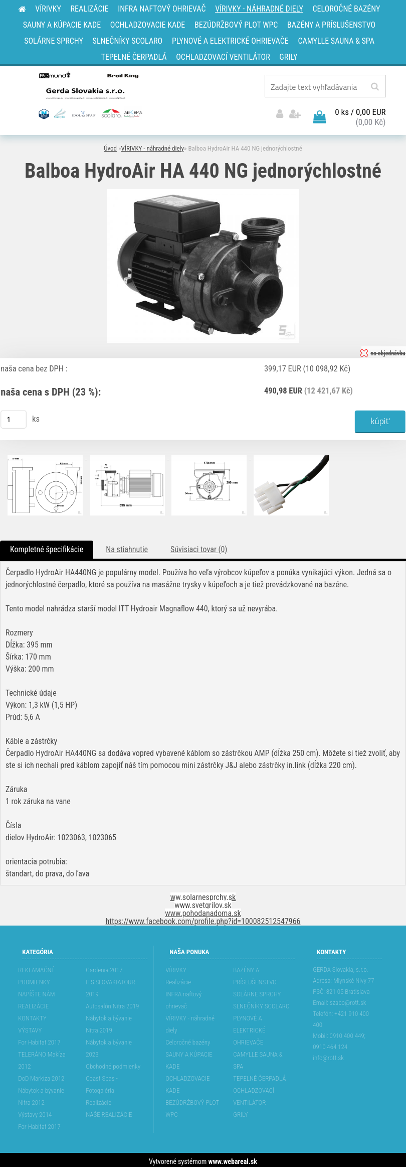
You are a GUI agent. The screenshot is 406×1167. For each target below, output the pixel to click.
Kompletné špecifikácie (46, 546)
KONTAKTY (32, 1015)
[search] (374, 86)
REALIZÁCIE (33, 1003)
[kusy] (14, 416)
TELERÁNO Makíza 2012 (42, 1057)
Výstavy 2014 (35, 1111)
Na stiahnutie (127, 546)
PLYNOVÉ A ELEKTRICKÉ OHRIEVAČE (249, 1027)
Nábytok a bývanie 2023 (109, 1045)
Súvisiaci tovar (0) (198, 546)
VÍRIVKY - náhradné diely (152, 145)
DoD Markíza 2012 (41, 1075)
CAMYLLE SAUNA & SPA (258, 1057)
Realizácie (98, 1099)
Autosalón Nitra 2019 (112, 1003)
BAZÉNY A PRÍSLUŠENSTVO (255, 973)
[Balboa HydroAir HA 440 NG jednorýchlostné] (203, 190)
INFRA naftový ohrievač (183, 997)
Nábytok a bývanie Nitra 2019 (109, 1021)
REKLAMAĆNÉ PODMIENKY (36, 973)
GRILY (240, 1111)
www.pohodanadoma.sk (203, 910)
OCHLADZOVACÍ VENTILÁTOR (253, 1093)
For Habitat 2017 (39, 1039)
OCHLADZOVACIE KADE (187, 1081)
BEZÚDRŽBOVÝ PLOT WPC (192, 1105)
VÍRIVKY (175, 967)
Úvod (110, 145)
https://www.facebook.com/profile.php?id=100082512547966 (203, 918)
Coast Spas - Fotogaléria (102, 1081)
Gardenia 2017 (104, 967)
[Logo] (89, 95)
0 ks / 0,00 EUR (360, 109)
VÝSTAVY (30, 1027)
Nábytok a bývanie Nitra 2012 (41, 1093)
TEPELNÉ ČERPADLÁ (259, 1075)
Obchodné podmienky (113, 1063)
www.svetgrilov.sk (202, 902)
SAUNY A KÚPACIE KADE (189, 1057)
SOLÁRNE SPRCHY (257, 991)
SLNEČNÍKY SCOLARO (261, 1003)
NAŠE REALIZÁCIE (109, 1111)
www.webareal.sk (233, 1158)
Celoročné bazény (187, 1039)
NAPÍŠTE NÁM (36, 991)
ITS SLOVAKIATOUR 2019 (110, 985)
